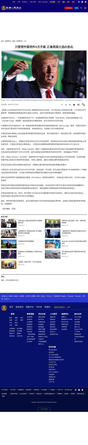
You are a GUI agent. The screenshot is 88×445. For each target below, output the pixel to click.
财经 (16, 322)
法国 (38, 296)
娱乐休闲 (77, 314)
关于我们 (13, 389)
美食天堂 (77, 324)
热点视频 (19, 328)
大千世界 (77, 331)
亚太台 (49, 296)
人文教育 (53, 314)
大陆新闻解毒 (42, 341)
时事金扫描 (41, 322)
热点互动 (41, 319)
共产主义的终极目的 (55, 357)
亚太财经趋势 (31, 339)
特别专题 (52, 347)
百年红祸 (51, 367)
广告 (58, 2)
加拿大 (16, 296)
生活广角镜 (77, 317)
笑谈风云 (52, 319)
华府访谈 (29, 331)
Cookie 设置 (44, 409)
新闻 (12, 314)
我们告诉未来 (53, 350)
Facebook (79, 2)
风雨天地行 (52, 369)
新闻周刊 (29, 329)
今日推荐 (19, 331)
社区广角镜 (30, 336)
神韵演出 (12, 336)
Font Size (78, 104)
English (63, 296)
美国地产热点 (54, 334)
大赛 (18, 2)
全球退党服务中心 (49, 393)
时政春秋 (41, 324)
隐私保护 (28, 389)
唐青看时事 (41, 334)
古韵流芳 (52, 322)
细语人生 (41, 344)
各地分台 (24, 2)
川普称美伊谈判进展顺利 (26, 241)
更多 (3, 396)
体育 (21, 320)
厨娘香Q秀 (77, 334)
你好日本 (77, 319)
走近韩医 (64, 329)
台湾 (16, 320)
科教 (16, 325)
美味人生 (77, 327)
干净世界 (31, 393)
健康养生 (64, 314)
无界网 (73, 393)
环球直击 (29, 319)
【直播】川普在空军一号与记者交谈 (29, 262)
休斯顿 (33, 296)
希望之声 (39, 393)
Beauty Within (78, 329)
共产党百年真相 (53, 354)
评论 (10, 322)
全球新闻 (29, 317)
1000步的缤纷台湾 (79, 338)
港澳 (16, 317)
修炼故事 (51, 379)
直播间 (47, 307)
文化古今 (52, 331)
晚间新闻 (29, 324)
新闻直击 (29, 327)
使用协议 (36, 389)
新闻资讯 (8, 41)
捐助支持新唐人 (59, 307)
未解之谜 (52, 317)
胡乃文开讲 (64, 322)
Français (70, 296)
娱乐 (21, 317)
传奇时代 (51, 352)
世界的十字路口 (43, 336)
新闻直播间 (69, 8)
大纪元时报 (23, 393)
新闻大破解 (41, 329)
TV (77, 8)
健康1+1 (64, 317)
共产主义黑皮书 (53, 372)
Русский (78, 296)
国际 (10, 317)
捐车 (68, 2)
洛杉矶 (22, 296)
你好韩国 (77, 322)
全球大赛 (19, 336)
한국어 (6, 299)
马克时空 (41, 339)
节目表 (39, 307)
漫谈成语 (52, 327)
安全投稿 (44, 389)
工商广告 (51, 382)
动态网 (66, 393)
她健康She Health (66, 319)
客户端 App (68, 389)
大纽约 (10, 296)
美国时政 (19, 41)
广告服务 (52, 389)
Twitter (82, 2)
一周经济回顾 (31, 334)
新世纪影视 (80, 393)
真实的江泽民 (53, 364)
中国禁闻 (29, 322)
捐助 (63, 2)
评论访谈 (41, 314)
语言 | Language (43, 2)
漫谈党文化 (52, 377)
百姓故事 (51, 374)
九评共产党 (52, 362)
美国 (13, 41)
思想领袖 (41, 327)
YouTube (86, 2)
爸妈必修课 (53, 329)
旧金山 (43, 296)
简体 (35, 2)
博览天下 (12, 333)
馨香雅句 (52, 324)
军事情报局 (41, 331)
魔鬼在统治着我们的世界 (56, 359)
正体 (31, 2)
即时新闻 (12, 331)
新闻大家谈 (41, 317)
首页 (2, 41)
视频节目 (30, 307)
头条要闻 (12, 328)
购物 (73, 2)
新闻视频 (30, 314)
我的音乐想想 (78, 341)
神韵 (14, 2)
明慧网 (60, 393)
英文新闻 (52, 2)
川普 (62, 110)
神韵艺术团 (13, 393)
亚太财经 (29, 341)
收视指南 (21, 389)
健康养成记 (64, 324)
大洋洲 (27, 296)
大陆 (10, 325)
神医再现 (64, 327)
